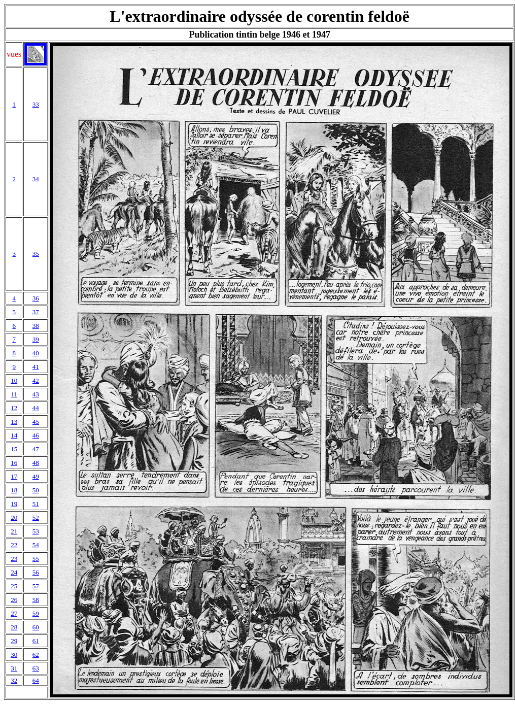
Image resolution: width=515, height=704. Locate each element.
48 (35, 462)
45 (35, 421)
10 (14, 380)
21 (14, 531)
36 (35, 298)
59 (35, 613)
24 (14, 572)
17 (14, 476)
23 (14, 558)
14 (14, 435)
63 (35, 668)
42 (35, 380)
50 (35, 490)
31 (14, 668)
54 (35, 545)
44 (35, 408)
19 (14, 504)
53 (35, 531)
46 (35, 435)
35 (35, 253)
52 (35, 517)
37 (35, 312)
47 (35, 449)
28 (14, 627)
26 (14, 600)
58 (35, 600)
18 (14, 490)
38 (35, 325)
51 (35, 504)
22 (14, 545)
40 (35, 353)
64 (35, 680)
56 (35, 572)
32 (14, 680)
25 (14, 586)
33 (35, 104)
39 (35, 339)
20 (14, 517)
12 (14, 408)
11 (14, 394)
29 (14, 641)
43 (35, 394)
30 (14, 654)
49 (35, 476)
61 (35, 641)
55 (35, 558)
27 (14, 613)
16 (14, 462)
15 (14, 449)
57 (35, 586)
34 (35, 179)
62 (35, 654)
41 (35, 367)
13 (14, 421)
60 (35, 627)
